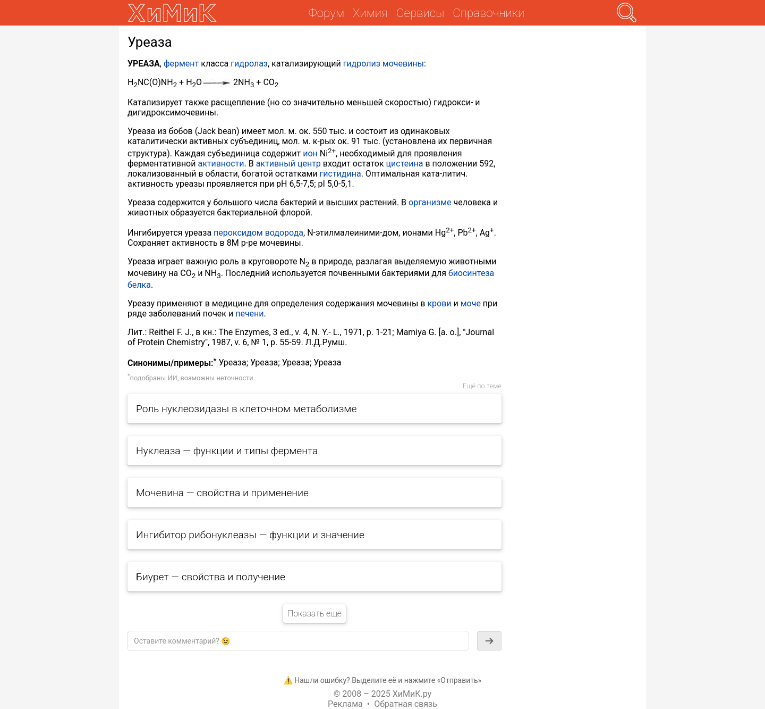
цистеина (404, 164)
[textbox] (298, 640)
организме (430, 202)
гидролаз (249, 64)
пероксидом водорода (258, 233)
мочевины (403, 64)
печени (249, 313)
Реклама (345, 704)
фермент (181, 64)
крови (439, 303)
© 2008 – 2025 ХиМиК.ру (382, 694)
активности (221, 164)
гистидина (340, 174)
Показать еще (314, 613)
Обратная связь (405, 704)
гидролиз (361, 64)
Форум (326, 13)
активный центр (288, 164)
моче (471, 303)
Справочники (488, 13)
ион (310, 153)
